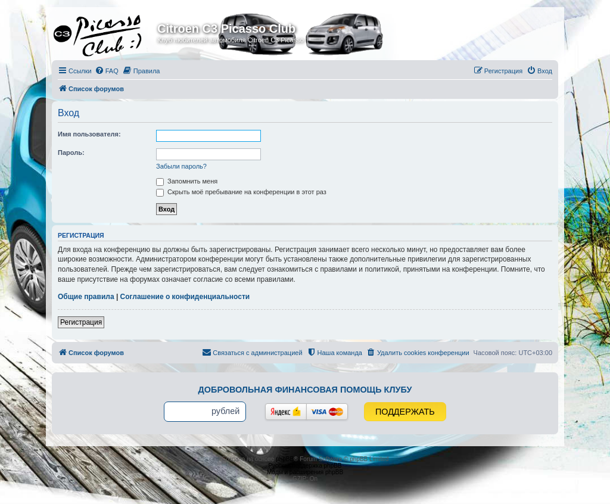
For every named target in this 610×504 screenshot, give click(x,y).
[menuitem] (107, 71)
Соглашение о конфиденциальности (185, 297)
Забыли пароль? (181, 166)
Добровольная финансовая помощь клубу (305, 389)
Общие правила (86, 297)
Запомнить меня (186, 181)
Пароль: (71, 152)
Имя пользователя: (89, 134)
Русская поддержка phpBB (304, 465)
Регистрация (81, 322)
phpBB (285, 459)
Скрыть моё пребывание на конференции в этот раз (241, 191)
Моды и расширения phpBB (305, 472)
